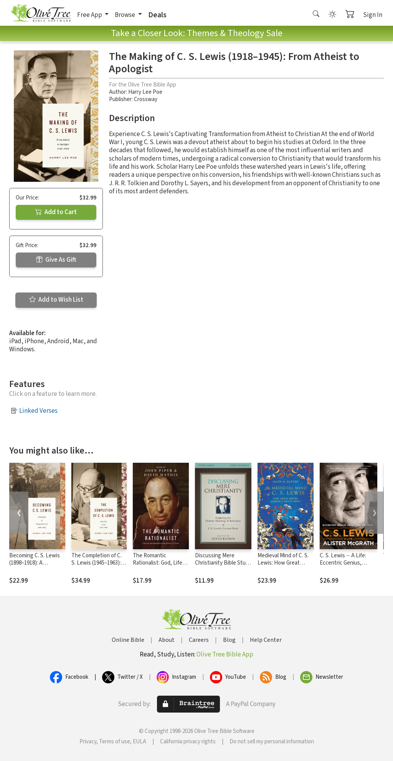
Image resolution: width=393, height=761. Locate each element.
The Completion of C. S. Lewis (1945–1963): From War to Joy (96, 563)
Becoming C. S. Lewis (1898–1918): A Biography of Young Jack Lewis (34, 567)
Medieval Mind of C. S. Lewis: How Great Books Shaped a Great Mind (284, 567)
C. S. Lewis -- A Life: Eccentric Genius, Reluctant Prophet (343, 563)
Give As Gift (56, 259)
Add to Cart (56, 212)
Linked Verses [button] (38, 410)
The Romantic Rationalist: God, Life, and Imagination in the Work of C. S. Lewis (159, 567)
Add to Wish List (56, 299)
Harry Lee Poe (145, 92)
